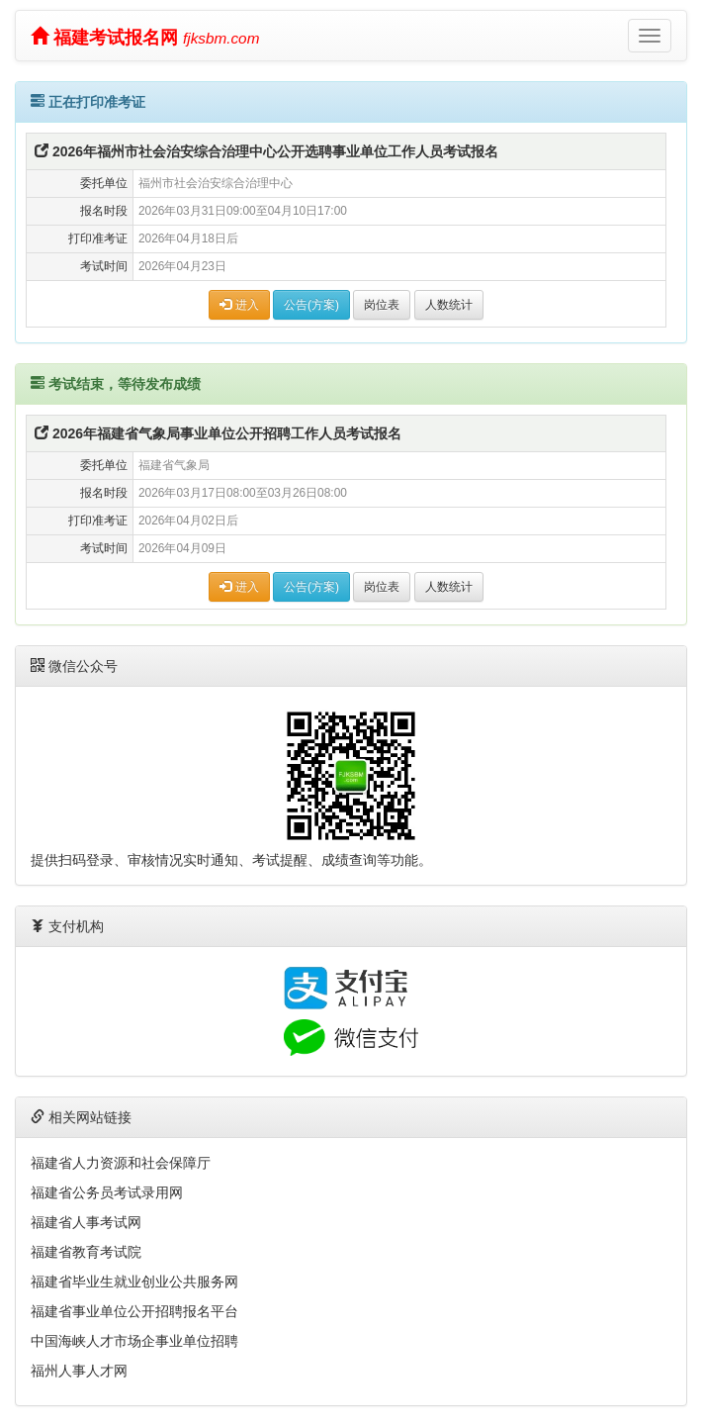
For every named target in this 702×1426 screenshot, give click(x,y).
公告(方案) (311, 305)
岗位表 (381, 305)
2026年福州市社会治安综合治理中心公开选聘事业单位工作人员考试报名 (266, 151)
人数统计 (449, 305)
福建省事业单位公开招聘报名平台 (134, 1311)
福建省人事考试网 (86, 1222)
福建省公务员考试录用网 (107, 1192)
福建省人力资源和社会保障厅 (121, 1163)
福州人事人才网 (79, 1370)
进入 (238, 305)
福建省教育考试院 (86, 1252)
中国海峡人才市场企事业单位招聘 (134, 1341)
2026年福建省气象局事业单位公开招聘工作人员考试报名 (218, 433)
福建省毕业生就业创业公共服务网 (134, 1281)
